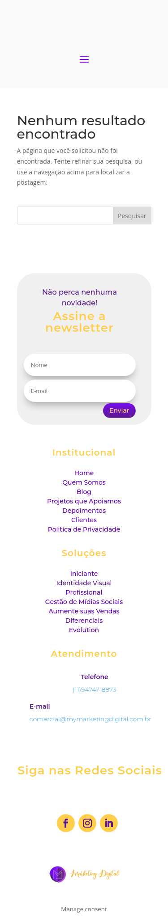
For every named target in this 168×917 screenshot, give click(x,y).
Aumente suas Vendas (83, 611)
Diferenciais (84, 621)
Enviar (119, 410)
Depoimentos (84, 511)
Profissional (84, 592)
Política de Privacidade (84, 529)
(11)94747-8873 (94, 689)
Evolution (84, 630)
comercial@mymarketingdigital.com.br (90, 719)
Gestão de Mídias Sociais (84, 602)
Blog (84, 492)
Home (84, 473)
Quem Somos (84, 482)
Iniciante (84, 574)
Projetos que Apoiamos (84, 501)
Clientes (84, 520)
